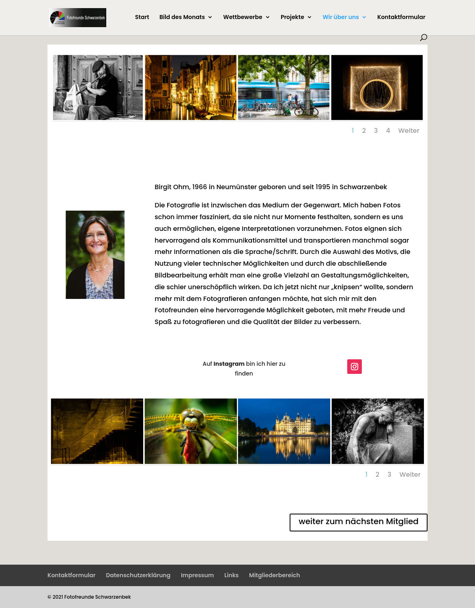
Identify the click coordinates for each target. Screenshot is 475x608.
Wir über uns (340, 17)
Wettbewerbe (242, 17)
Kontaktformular (401, 17)
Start (142, 17)
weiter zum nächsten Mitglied (359, 521)
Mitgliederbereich (274, 575)
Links (231, 575)
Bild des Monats (182, 17)
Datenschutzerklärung (138, 575)
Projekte (292, 17)
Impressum (197, 575)
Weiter (408, 130)
